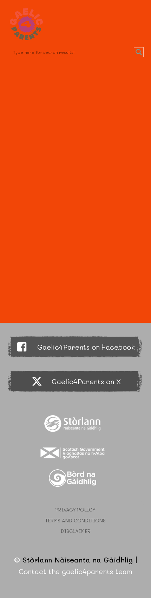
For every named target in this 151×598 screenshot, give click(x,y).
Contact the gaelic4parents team (75, 571)
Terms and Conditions (75, 520)
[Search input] (72, 52)
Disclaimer (76, 531)
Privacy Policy (75, 509)
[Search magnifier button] (139, 52)
